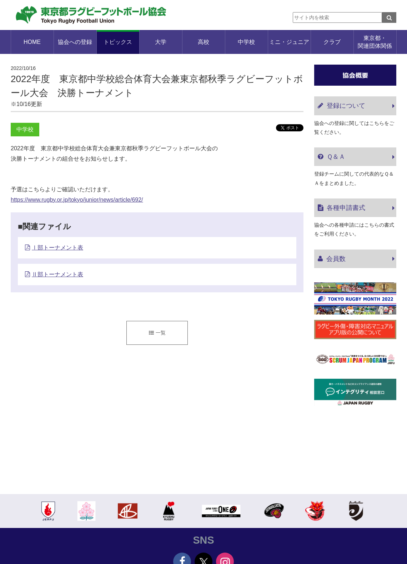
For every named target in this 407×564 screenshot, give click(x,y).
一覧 (157, 333)
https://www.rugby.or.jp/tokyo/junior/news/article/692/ (77, 200)
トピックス (118, 42)
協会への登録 (75, 42)
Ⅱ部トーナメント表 (57, 274)
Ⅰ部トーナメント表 (57, 248)
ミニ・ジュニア (289, 42)
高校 (203, 42)
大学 (160, 42)
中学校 (246, 42)
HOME (32, 42)
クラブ (332, 42)
